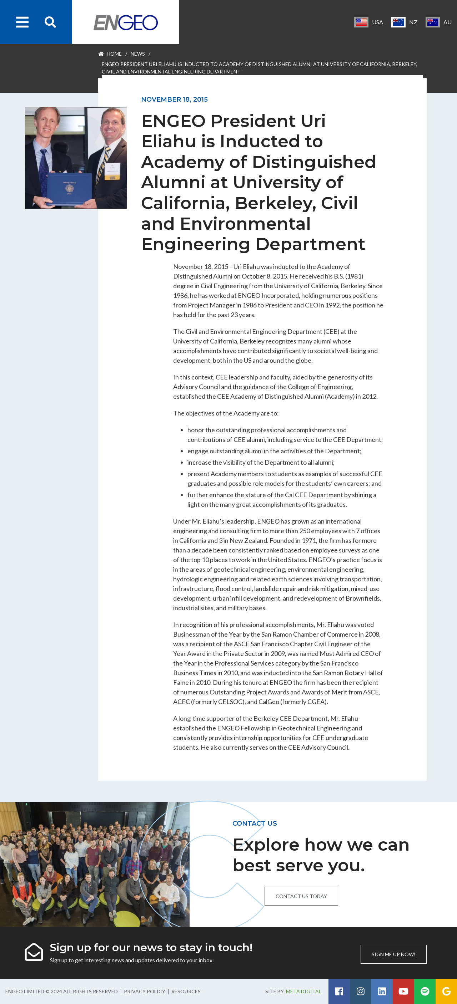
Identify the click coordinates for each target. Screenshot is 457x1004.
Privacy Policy (144, 991)
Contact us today (301, 896)
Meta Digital (303, 991)
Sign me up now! (394, 954)
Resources (186, 991)
